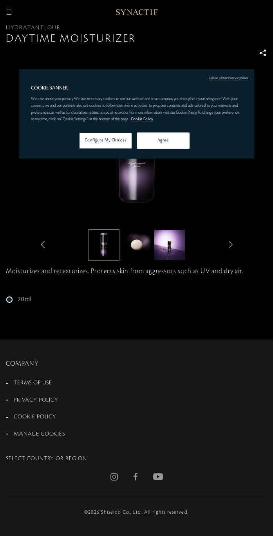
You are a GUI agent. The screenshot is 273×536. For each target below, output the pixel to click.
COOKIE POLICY (35, 417)
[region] (136, 114)
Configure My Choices (105, 140)
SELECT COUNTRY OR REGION (46, 459)
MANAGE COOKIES (39, 434)
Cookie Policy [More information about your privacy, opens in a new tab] (142, 119)
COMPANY (22, 363)
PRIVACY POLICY (36, 400)
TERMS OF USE (33, 383)
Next (229, 244)
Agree (163, 140)
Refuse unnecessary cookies (228, 78)
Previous (45, 244)
